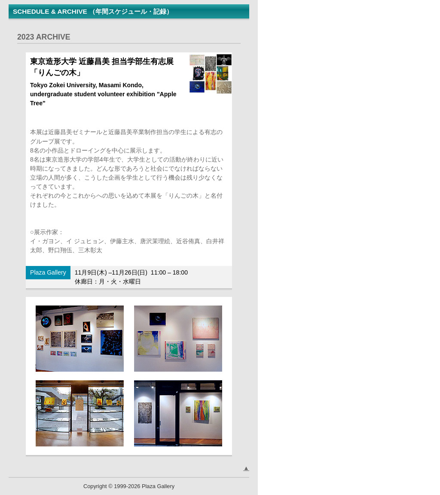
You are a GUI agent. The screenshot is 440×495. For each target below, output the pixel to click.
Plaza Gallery (48, 272)
